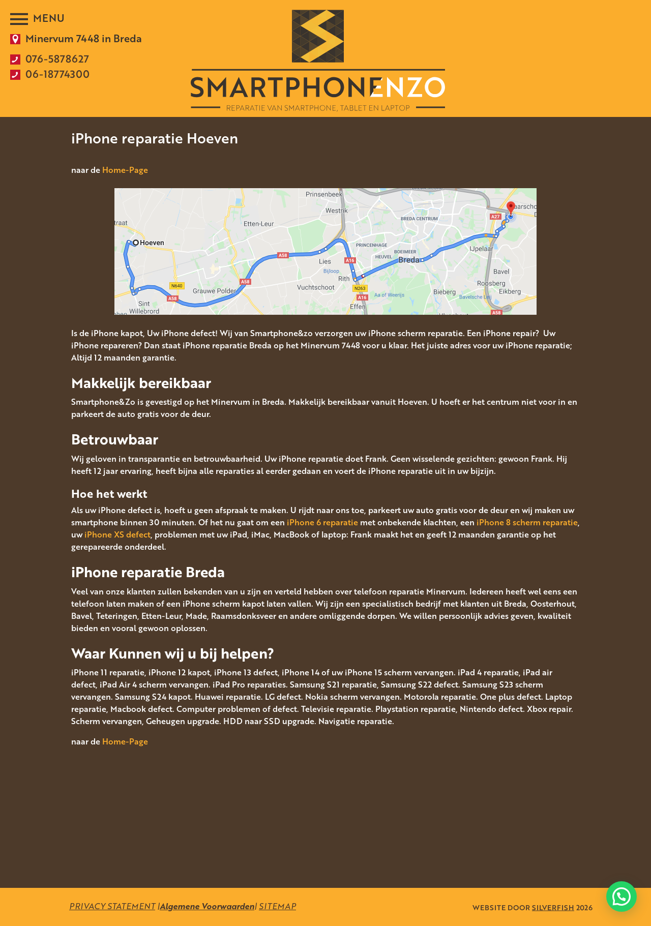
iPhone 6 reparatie (322, 522)
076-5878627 (57, 58)
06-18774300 (57, 73)
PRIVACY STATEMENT (112, 906)
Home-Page (125, 170)
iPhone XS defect (117, 534)
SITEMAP (277, 906)
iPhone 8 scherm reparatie (527, 522)
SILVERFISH (553, 907)
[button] (621, 896)
